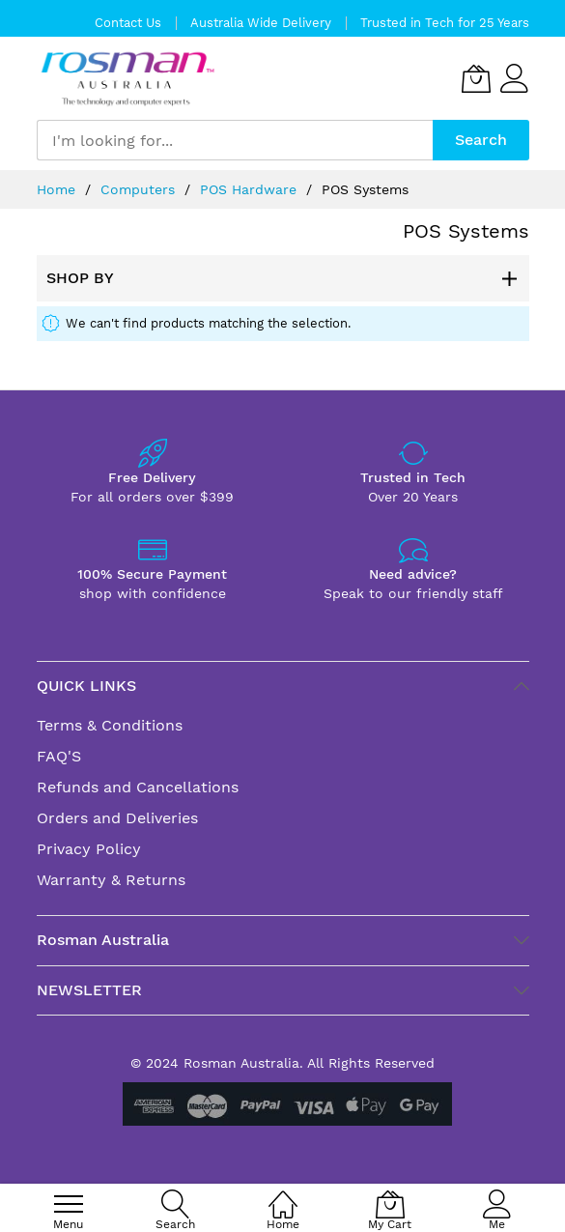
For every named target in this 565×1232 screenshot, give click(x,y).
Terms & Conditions (110, 725)
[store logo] (128, 78)
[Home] (282, 1194)
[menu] (68, 1203)
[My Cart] (476, 78)
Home (58, 189)
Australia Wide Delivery (260, 22)
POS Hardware (250, 189)
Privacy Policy (89, 849)
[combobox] (235, 140)
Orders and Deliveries (117, 818)
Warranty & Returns (111, 880)
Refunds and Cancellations (138, 787)
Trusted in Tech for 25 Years (444, 22)
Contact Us (128, 22)
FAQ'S (59, 756)
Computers (140, 189)
